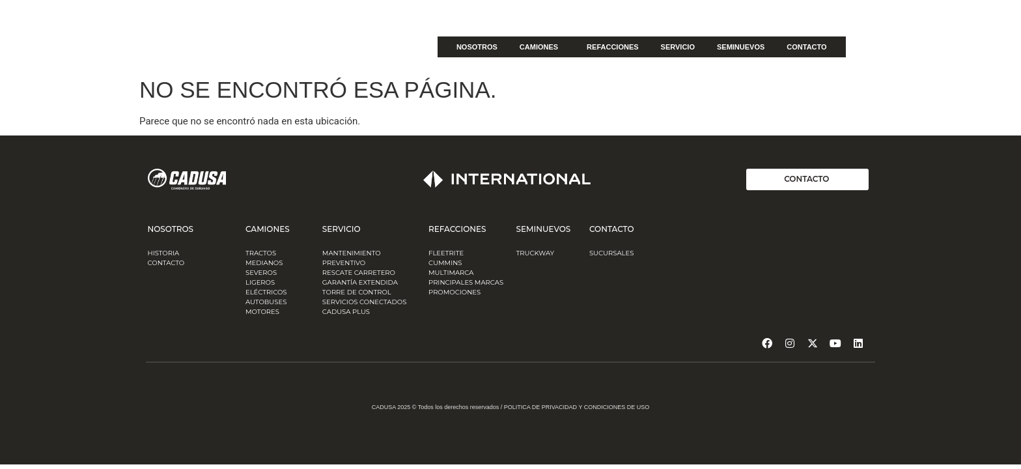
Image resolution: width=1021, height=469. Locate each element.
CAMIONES (542, 46)
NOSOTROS (476, 47)
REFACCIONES (612, 47)
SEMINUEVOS (740, 47)
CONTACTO (806, 47)
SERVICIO (678, 47)
